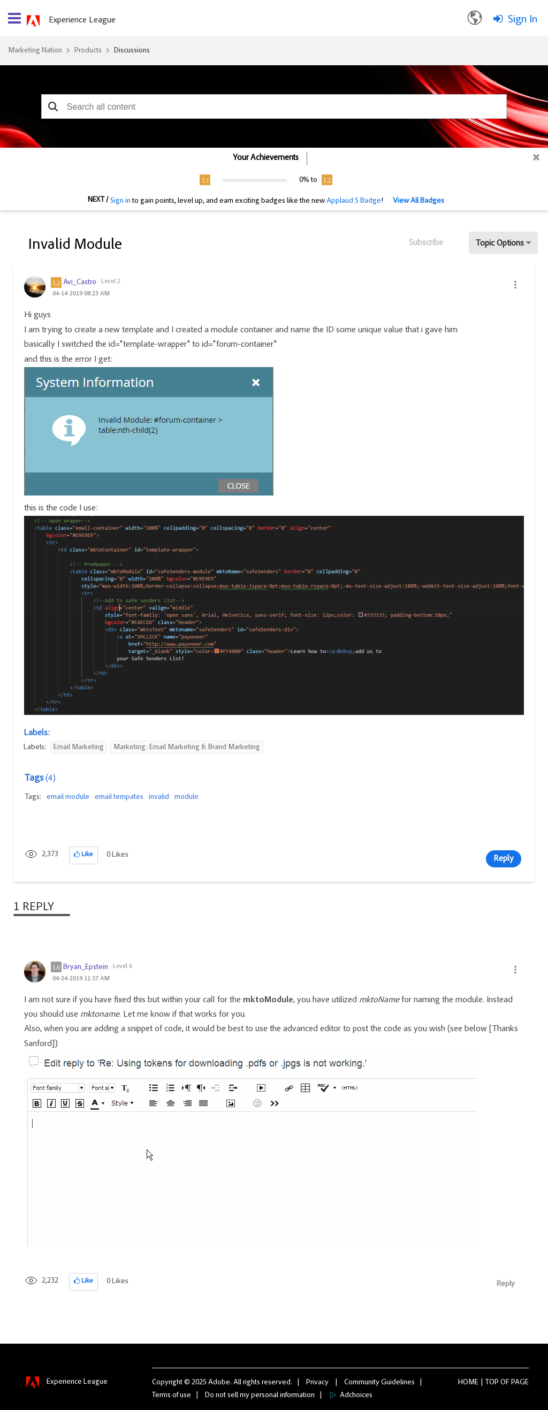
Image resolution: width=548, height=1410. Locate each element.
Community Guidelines (379, 1382)
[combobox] (274, 106)
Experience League (82, 20)
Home (468, 1382)
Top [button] (492, 1382)
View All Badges (418, 201)
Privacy (317, 1382)
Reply (503, 859)
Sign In (522, 19)
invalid (159, 797)
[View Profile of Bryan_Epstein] (85, 967)
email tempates (119, 797)
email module (68, 797)
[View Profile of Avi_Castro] (79, 282)
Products (88, 51)
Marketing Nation (35, 51)
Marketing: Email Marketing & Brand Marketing (186, 747)
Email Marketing (79, 747)
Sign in (120, 201)
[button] (53, 106)
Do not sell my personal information (260, 1395)
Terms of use (171, 1395)
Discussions (132, 51)
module (186, 797)
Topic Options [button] (500, 243)
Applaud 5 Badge (353, 201)
